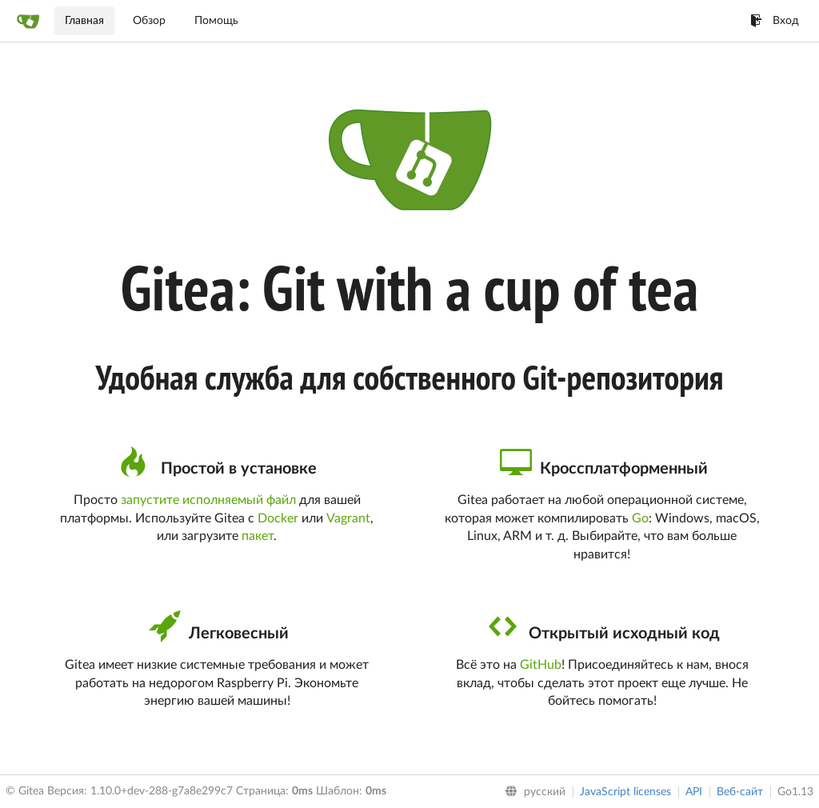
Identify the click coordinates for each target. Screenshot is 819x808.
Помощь (216, 20)
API (693, 792)
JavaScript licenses (625, 792)
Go (640, 518)
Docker (278, 518)
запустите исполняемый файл (208, 500)
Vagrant (348, 518)
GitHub (540, 664)
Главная (84, 20)
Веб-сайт (740, 792)
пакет (258, 536)
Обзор (149, 20)
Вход (774, 20)
